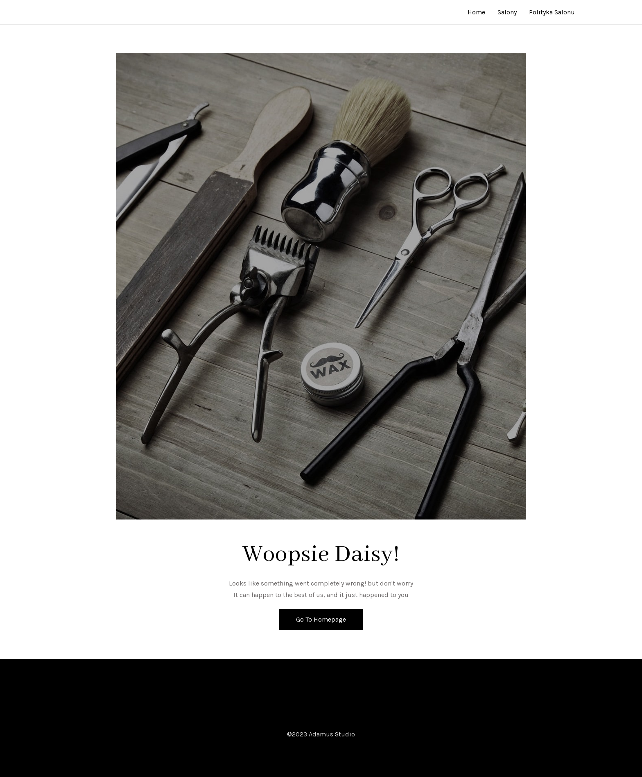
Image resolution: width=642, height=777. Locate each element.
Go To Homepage (321, 619)
